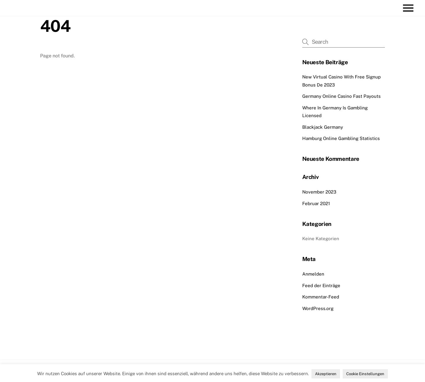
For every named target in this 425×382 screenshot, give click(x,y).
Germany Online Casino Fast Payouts (341, 96)
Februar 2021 (316, 203)
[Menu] (409, 8)
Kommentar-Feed (320, 296)
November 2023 (319, 191)
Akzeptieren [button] (325, 374)
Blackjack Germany (322, 127)
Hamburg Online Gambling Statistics (341, 138)
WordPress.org (317, 308)
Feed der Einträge (321, 285)
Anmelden (313, 273)
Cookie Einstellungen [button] (365, 374)
